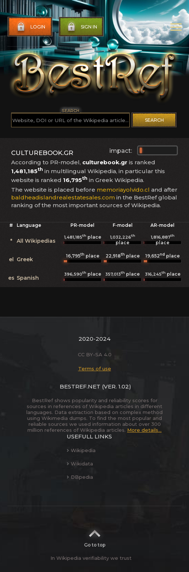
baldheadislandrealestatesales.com (63, 197)
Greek (25, 259)
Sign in (81, 27)
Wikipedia (81, 450)
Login (30, 27)
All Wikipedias (36, 241)
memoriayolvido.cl (123, 189)
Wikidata (80, 464)
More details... (144, 430)
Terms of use (94, 368)
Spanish (28, 278)
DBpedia (80, 477)
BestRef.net (80, 386)
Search (154, 120)
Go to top (95, 536)
